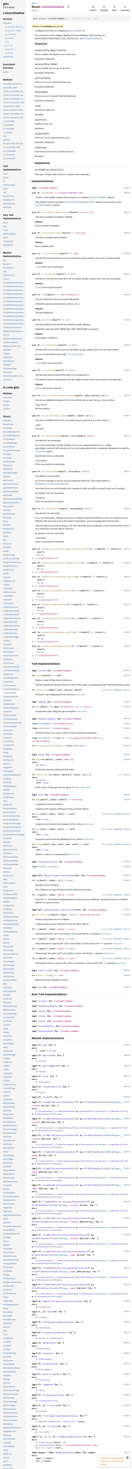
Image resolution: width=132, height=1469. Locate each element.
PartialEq (67, 875)
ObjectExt (49, 1342)
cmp (38, 799)
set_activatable (51, 435)
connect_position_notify (56, 618)
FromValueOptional (69, 1436)
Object (73, 294)
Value (46, 1328)
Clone (42, 670)
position (46, 319)
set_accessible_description (58, 395)
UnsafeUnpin (46, 1026)
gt (37, 948)
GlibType (113, 1102)
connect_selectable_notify (57, 632)
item (43, 294)
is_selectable (49, 345)
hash (38, 759)
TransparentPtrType (48, 1401)
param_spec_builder (47, 745)
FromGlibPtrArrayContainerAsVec (64, 1201)
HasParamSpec (47, 718)
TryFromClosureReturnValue (60, 1415)
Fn (95, 549)
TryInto (52, 1426)
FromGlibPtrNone (64, 1111)
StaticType (46, 970)
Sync (43, 1016)
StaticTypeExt (52, 1374)
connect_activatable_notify (58, 576)
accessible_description (55, 212)
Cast (46, 1076)
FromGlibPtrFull (116, 1111)
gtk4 (34, 3)
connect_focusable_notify (56, 590)
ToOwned (48, 1384)
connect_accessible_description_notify (65, 549)
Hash (41, 754)
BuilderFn (44, 738)
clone (39, 675)
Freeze (43, 1001)
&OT (60, 880)
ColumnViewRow (48, 187)
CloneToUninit (52, 1086)
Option (64, 294)
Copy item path (68, 7)
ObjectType (51, 875)
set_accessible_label (54, 415)
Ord (41, 794)
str (105, 395)
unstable (117, 690)
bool (76, 253)
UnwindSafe (46, 1031)
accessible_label (51, 233)
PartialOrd (68, 909)
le (37, 939)
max (38, 814)
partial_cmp (43, 914)
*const (37, 1105)
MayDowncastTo (65, 1452)
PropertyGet (51, 1363)
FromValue (51, 1421)
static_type (43, 975)
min (38, 829)
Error (41, 1448)
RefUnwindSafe (48, 1006)
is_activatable (50, 253)
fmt (38, 706)
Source (35, 10)
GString (88, 212)
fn (55, 738)
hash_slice (42, 774)
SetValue (44, 728)
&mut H (68, 759)
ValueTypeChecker (47, 1445)
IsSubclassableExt (55, 1332)
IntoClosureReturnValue (58, 1322)
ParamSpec (44, 723)
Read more (81, 694)
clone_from (42, 690)
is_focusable (49, 274)
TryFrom (52, 1405)
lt (37, 929)
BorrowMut (49, 1065)
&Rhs (60, 894)
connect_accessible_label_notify (61, 562)
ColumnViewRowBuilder (71, 192)
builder (45, 192)
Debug (42, 701)
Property (48, 1353)
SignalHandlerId (48, 558)
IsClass (42, 1338)
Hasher (42, 765)
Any (45, 1045)
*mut (35, 1155)
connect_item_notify (53, 604)
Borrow (47, 1055)
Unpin (42, 1021)
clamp (39, 844)
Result (88, 706)
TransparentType (53, 1394)
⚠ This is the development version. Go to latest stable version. (111, 1461)
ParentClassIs (48, 861)
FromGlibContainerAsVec (58, 1102)
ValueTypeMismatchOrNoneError (79, 1445)
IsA (40, 1307)
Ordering (77, 799)
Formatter (66, 706)
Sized (45, 783)
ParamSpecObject (63, 723)
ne (37, 894)
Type (60, 975)
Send (43, 1011)
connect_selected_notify (56, 646)
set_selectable (50, 508)
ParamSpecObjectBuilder (84, 738)
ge (37, 958)
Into (50, 1311)
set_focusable (49, 471)
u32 (68, 319)
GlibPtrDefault (94, 1102)
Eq (40, 987)
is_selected (48, 370)
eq (37, 880)
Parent (42, 866)
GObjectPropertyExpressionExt (63, 1301)
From (46, 1097)
